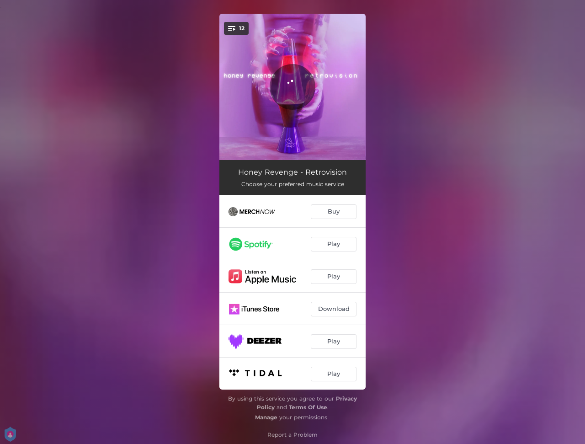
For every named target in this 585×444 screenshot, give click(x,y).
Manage (266, 417)
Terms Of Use (308, 407)
